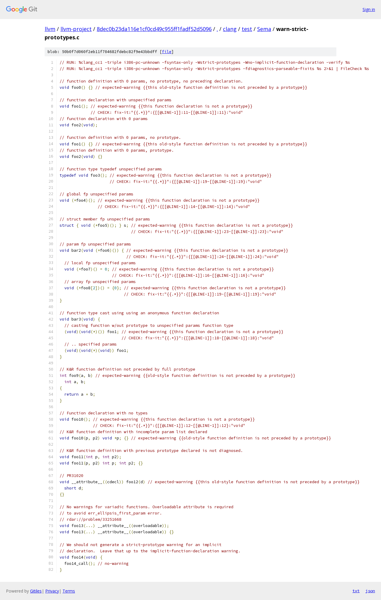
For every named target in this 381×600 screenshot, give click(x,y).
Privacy (52, 591)
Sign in (369, 9)
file (166, 51)
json (370, 590)
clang (230, 28)
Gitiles (36, 591)
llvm (50, 28)
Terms (69, 591)
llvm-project (76, 28)
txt (356, 590)
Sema (264, 28)
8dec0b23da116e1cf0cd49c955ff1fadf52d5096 (154, 28)
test (247, 28)
